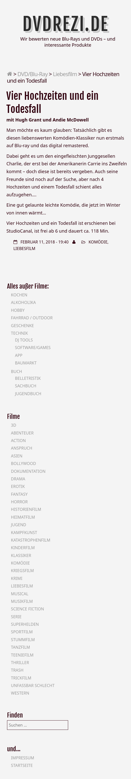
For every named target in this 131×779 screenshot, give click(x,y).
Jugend (18, 524)
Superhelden (25, 624)
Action (18, 440)
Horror (19, 502)
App (19, 355)
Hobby (18, 310)
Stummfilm (23, 639)
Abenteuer (22, 433)
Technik (19, 333)
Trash (17, 670)
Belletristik (28, 378)
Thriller (20, 662)
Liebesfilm (65, 74)
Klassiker (21, 555)
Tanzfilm (20, 647)
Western (20, 693)
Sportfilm (22, 632)
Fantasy (19, 494)
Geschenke (22, 325)
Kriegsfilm (22, 570)
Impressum (22, 758)
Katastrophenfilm (30, 540)
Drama (18, 479)
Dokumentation (28, 471)
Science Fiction (27, 609)
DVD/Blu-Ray (32, 74)
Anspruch (21, 448)
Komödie (98, 242)
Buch (16, 371)
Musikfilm (22, 601)
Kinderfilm (23, 547)
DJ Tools (24, 340)
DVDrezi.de (65, 24)
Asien (17, 456)
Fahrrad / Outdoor (32, 318)
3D (13, 425)
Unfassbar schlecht (33, 685)
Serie (16, 616)
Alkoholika (23, 302)
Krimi (16, 578)
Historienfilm (26, 509)
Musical (19, 594)
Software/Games (33, 347)
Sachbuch (25, 386)
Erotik (18, 486)
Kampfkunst (24, 532)
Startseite (22, 765)
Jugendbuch (28, 393)
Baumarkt (26, 363)
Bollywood (23, 463)
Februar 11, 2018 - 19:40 (44, 242)
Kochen (19, 295)
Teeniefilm (22, 655)
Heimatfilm (23, 517)
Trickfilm (21, 678)
